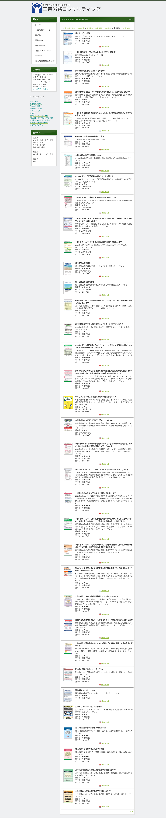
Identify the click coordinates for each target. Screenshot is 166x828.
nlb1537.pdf (104, 487)
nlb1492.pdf (104, 591)
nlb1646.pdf (104, 318)
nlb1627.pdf (104, 764)
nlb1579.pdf (104, 438)
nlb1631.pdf (104, 743)
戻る (132, 812)
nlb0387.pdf (104, 701)
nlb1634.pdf (104, 131)
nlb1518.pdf (104, 295)
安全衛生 (107, 28)
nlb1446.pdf (104, 614)
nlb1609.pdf (104, 785)
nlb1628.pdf (104, 213)
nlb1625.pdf (104, 236)
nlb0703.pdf (104, 685)
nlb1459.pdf (104, 638)
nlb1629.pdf (104, 150)
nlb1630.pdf (104, 192)
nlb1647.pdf (104, 86)
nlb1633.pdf (104, 171)
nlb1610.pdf (104, 806)
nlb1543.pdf (104, 464)
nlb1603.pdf (104, 391)
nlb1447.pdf (104, 664)
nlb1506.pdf (104, 513)
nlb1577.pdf (104, 415)
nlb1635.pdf (104, 65)
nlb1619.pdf (104, 257)
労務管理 (80, 28)
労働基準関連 (70, 28)
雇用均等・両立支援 (94, 28)
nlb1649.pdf (104, 46)
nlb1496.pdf (104, 563)
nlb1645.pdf (104, 340)
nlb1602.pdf (104, 365)
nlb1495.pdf (104, 539)
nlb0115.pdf (104, 722)
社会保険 (126, 28)
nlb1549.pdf (104, 276)
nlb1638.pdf (104, 107)
